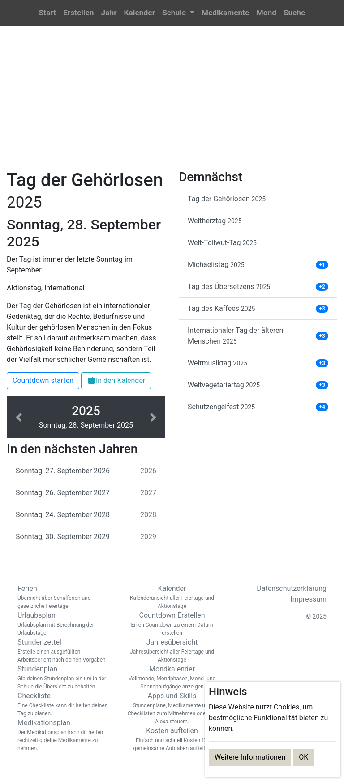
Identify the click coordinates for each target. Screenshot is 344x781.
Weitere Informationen (250, 757)
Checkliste (64, 704)
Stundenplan (64, 678)
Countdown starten (43, 380)
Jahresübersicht (172, 651)
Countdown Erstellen (172, 624)
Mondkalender (172, 678)
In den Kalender (116, 380)
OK (303, 757)
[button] (178, 13)
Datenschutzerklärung (292, 588)
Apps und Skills (172, 709)
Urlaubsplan (64, 624)
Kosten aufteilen (172, 739)
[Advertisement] (172, 103)
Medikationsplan (64, 735)
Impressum (309, 599)
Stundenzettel (64, 651)
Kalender (172, 597)
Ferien (64, 597)
